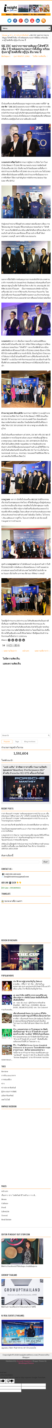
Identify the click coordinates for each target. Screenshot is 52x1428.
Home (5, 35)
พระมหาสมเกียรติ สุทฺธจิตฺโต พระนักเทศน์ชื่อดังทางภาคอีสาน (25, 825)
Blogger (26, 1357)
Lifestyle (5, 1211)
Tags (17, 742)
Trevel (4, 1215)
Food (3, 1207)
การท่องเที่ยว (6, 1080)
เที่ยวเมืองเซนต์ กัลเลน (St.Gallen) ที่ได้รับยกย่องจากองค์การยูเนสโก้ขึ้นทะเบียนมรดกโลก (31, 1014)
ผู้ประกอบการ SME (9, 1092)
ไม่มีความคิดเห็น (39, 56)
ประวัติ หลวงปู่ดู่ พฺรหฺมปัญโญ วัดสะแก (27, 981)
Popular (7, 742)
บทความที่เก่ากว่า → (43, 651)
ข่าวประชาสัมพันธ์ (21, 35)
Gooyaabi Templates (24, 1361)
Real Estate (6, 1220)
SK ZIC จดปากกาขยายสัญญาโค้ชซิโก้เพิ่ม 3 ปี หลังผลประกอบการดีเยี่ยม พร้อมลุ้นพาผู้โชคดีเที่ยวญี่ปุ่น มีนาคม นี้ (25, 49)
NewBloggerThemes (26, 1363)
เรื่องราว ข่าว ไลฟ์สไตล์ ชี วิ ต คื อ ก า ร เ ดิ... (18, 1195)
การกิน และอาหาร (8, 1075)
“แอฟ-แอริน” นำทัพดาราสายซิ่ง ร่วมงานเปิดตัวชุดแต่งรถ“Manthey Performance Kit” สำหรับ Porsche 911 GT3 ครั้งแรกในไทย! (25, 770)
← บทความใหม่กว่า (9, 651)
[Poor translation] (10, 1381)
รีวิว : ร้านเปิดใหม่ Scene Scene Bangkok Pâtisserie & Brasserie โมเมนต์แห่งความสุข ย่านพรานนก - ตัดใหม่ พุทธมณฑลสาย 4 (31, 1047)
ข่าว (11, 35)
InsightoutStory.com (28, 1355)
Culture (4, 1203)
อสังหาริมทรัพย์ (7, 1096)
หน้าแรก (25, 651)
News (4, 1199)
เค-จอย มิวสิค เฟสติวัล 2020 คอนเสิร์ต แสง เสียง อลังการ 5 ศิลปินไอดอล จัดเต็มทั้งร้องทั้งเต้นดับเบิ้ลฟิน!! (30, 997)
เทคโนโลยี (5, 1100)
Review (4, 1071)
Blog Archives (29, 742)
